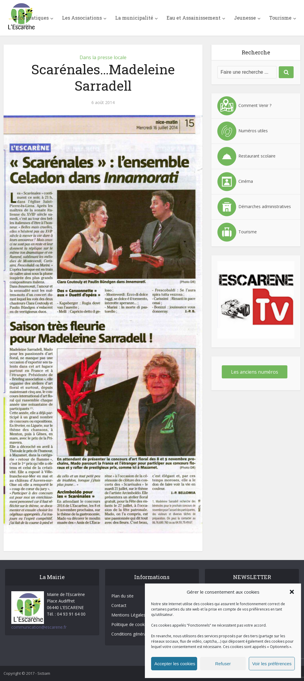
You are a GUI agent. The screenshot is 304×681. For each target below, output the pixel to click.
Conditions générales (131, 634)
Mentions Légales (128, 615)
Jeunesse (245, 18)
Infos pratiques (31, 18)
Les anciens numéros (254, 372)
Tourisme (280, 18)
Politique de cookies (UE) (135, 624)
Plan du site (122, 596)
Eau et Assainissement (194, 18)
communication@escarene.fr (38, 627)
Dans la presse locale (103, 57)
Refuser (223, 663)
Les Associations (82, 18)
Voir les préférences (272, 663)
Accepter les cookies (174, 663)
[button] (292, 592)
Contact (118, 605)
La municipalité (134, 18)
